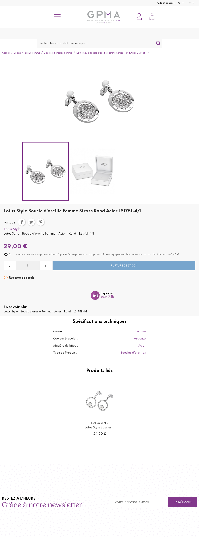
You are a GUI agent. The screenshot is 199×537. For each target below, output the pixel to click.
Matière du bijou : (65, 345)
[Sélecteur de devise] (181, 3)
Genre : (58, 331)
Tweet (31, 222)
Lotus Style (12, 229)
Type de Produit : (65, 352)
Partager (21, 222)
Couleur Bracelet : (65, 338)
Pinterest (40, 222)
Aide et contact (165, 3)
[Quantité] (27, 265)
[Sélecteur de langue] (192, 3)
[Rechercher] (99, 43)
